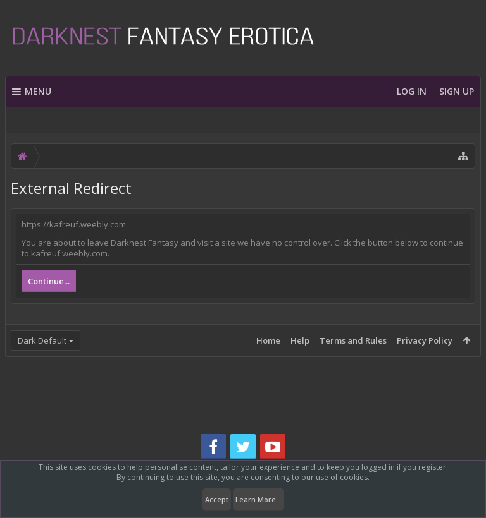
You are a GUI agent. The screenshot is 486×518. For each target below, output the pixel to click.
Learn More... (258, 499)
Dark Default (42, 340)
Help (299, 340)
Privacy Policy (424, 340)
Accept (216, 499)
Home (268, 340)
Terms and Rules (353, 340)
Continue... (49, 281)
